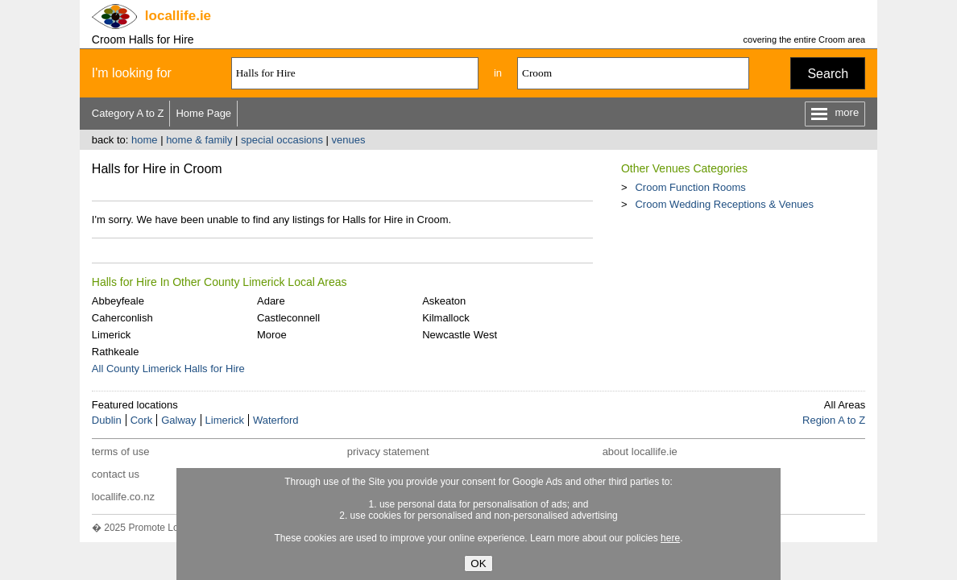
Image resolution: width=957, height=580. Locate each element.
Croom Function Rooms (690, 187)
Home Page (203, 113)
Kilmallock (446, 318)
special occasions (282, 140)
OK (478, 563)
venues (349, 140)
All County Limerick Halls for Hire (168, 368)
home (144, 140)
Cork (141, 420)
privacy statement (388, 451)
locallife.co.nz (123, 497)
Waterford (276, 420)
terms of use (121, 451)
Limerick (111, 335)
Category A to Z (128, 113)
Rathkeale (115, 352)
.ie (178, 15)
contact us (115, 474)
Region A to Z (833, 420)
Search (827, 74)
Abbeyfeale (118, 301)
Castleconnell (288, 318)
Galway (178, 420)
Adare (271, 301)
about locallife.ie (640, 451)
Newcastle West (459, 335)
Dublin (107, 420)
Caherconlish (122, 318)
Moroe (272, 335)
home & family (199, 140)
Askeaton (444, 301)
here (670, 538)
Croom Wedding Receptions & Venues (724, 204)
